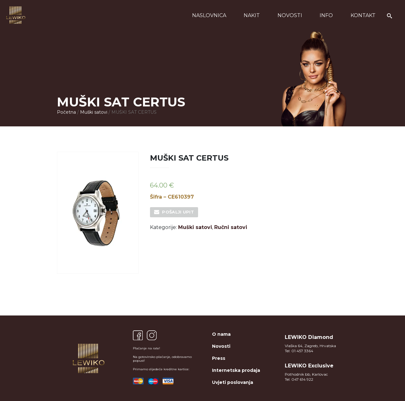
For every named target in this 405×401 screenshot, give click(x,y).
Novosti (289, 15)
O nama (221, 334)
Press (218, 358)
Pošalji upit (178, 211)
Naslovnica (209, 15)
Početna (66, 112)
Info (326, 15)
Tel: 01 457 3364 (299, 350)
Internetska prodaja (236, 370)
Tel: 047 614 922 (299, 379)
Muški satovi (93, 112)
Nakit (252, 15)
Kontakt (363, 15)
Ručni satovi (230, 227)
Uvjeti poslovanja (232, 382)
